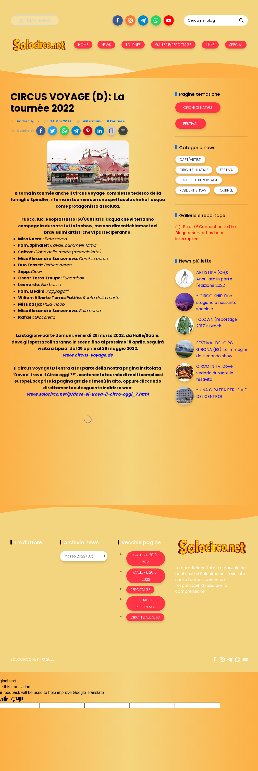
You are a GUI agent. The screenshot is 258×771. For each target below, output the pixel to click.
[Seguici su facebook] (118, 20)
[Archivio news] (83, 556)
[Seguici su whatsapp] (156, 20)
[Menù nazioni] (34, 20)
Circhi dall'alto (145, 617)
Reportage (140, 589)
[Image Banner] (211, 547)
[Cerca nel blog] (216, 20)
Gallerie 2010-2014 (145, 558)
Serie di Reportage (146, 603)
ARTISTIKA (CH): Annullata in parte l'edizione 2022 (214, 278)
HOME (83, 44)
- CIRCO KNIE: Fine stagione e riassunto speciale (216, 302)
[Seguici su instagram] (130, 20)
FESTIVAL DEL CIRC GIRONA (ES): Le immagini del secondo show (221, 349)
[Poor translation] (17, 699)
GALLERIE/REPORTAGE (173, 44)
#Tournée (115, 121)
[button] (40, 130)
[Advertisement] (213, 454)
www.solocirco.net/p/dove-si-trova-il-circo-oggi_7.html (88, 394)
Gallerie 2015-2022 (145, 576)
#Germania (93, 121)
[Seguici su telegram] (143, 20)
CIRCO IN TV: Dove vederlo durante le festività (214, 372)
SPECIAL (235, 44)
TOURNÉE (133, 44)
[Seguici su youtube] (169, 20)
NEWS (106, 44)
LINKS (210, 44)
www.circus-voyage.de (88, 355)
